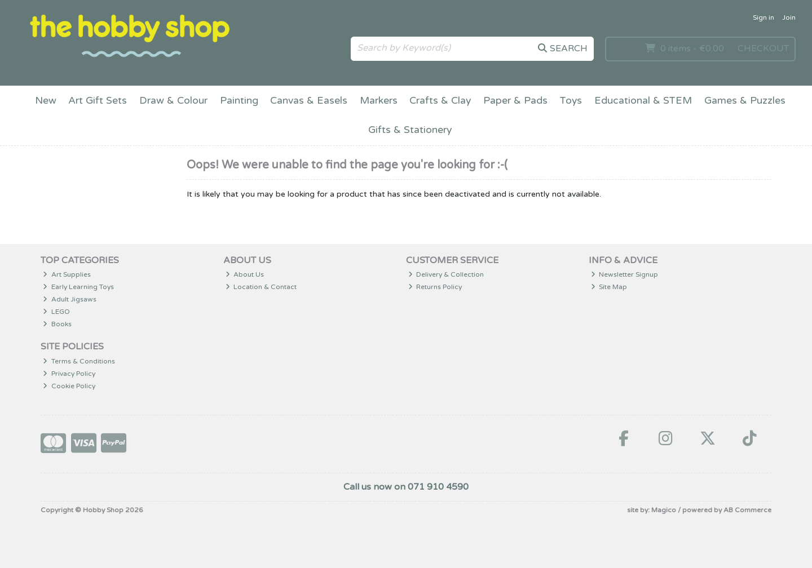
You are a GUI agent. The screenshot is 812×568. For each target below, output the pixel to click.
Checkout (763, 48)
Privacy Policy (69, 374)
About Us (245, 274)
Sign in (763, 17)
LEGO (56, 312)
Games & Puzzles (744, 100)
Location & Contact (261, 287)
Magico (663, 510)
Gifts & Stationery (410, 130)
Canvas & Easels (308, 100)
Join (789, 17)
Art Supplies (67, 274)
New (45, 100)
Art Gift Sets (97, 100)
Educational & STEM (643, 100)
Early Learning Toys (78, 287)
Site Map (609, 287)
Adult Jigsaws (69, 299)
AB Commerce (747, 510)
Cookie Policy (69, 386)
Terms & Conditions (79, 361)
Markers (379, 100)
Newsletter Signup (625, 274)
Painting (239, 100)
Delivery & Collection (446, 274)
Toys (570, 100)
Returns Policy (435, 287)
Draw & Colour (173, 100)
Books (57, 324)
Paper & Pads (515, 100)
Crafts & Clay (440, 100)
